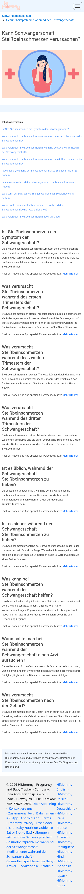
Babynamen (45, 813)
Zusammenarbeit (21, 813)
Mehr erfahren (70, 273)
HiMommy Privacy (19, 823)
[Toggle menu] (77, 6)
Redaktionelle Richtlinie (35, 866)
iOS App (12, 818)
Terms (46, 818)
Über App (39, 804)
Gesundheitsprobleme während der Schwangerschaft (40, 20)
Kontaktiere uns (20, 808)
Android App (30, 818)
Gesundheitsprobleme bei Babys (30, 861)
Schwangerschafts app (16, 15)
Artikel (11, 866)
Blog (52, 804)
